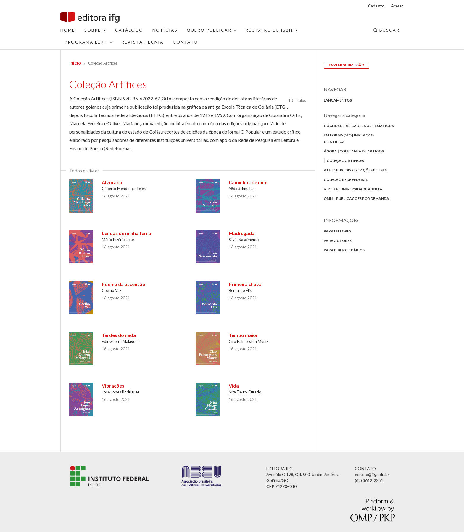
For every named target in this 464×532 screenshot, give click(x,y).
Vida (234, 385)
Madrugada (241, 233)
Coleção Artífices (345, 160)
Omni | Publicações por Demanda (356, 198)
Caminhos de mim (248, 182)
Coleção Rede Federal (346, 179)
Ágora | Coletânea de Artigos (354, 151)
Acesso (397, 6)
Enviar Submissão (346, 65)
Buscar (386, 30)
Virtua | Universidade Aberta (353, 189)
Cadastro (376, 6)
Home (67, 30)
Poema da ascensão (123, 284)
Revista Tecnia (142, 41)
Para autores (338, 240)
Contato (185, 41)
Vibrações (113, 385)
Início (75, 63)
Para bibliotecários (344, 250)
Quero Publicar (210, 30)
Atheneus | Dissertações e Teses (355, 170)
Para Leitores (337, 231)
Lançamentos (338, 100)
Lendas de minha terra (126, 233)
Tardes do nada (119, 335)
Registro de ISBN (269, 30)
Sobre (93, 30)
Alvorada (112, 182)
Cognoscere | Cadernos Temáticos (359, 125)
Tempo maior (243, 335)
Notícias (165, 30)
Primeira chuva (245, 284)
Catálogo (129, 30)
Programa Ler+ (87, 41)
